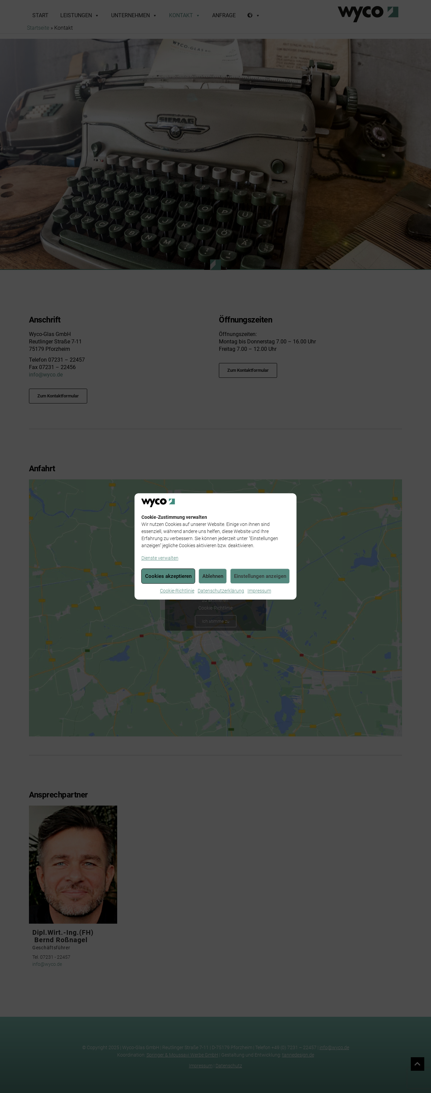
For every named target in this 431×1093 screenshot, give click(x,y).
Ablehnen (212, 576)
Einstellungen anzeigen (260, 576)
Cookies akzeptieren (168, 576)
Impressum (259, 591)
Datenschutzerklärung (221, 591)
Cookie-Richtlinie (177, 591)
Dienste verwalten (159, 558)
